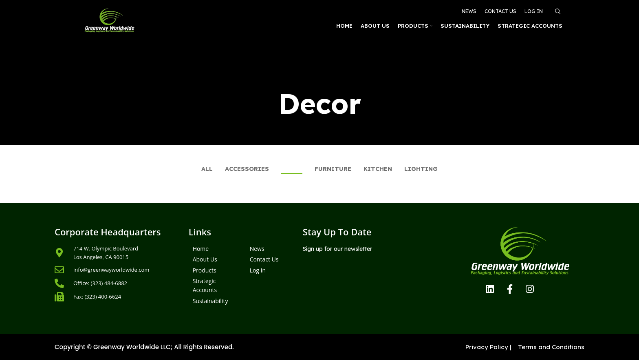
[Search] (556, 9)
